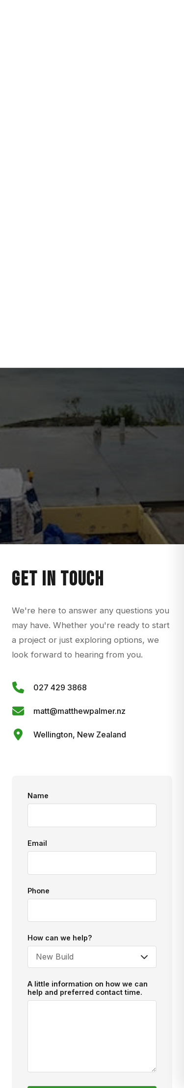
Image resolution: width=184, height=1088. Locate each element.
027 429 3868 (60, 687)
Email (37, 843)
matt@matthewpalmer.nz (79, 711)
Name (38, 795)
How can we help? (59, 938)
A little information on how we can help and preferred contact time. (87, 988)
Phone (38, 890)
